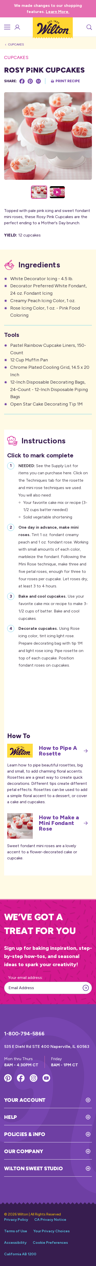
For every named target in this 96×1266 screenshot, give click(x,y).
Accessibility (15, 1242)
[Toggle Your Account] (68, 1100)
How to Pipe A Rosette (63, 750)
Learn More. (57, 11)
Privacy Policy (16, 1219)
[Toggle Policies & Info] (68, 1134)
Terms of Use (15, 1231)
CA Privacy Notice (50, 1219)
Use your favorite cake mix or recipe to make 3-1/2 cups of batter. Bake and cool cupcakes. (53, 607)
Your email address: (25, 977)
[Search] (89, 27)
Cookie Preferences (50, 1242)
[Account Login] (17, 27)
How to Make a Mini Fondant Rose (63, 823)
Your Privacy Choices (51, 1231)
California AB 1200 (20, 1254)
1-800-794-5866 (24, 1034)
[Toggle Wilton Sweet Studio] (77, 1168)
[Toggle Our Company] (67, 1151)
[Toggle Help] (54, 1117)
